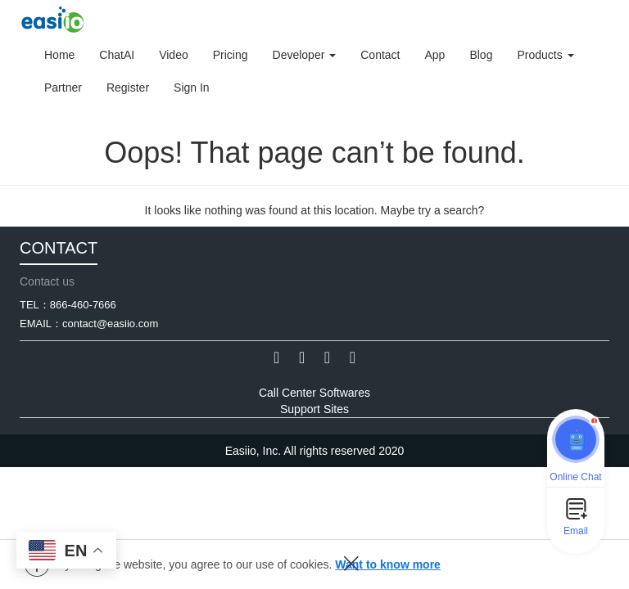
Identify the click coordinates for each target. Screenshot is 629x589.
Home (59, 54)
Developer (305, 54)
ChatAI (116, 54)
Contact (380, 54)
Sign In (192, 87)
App (434, 54)
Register (127, 87)
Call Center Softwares (314, 392)
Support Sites (314, 409)
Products (545, 54)
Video (173, 54)
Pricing (230, 54)
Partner (63, 87)
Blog (480, 54)
